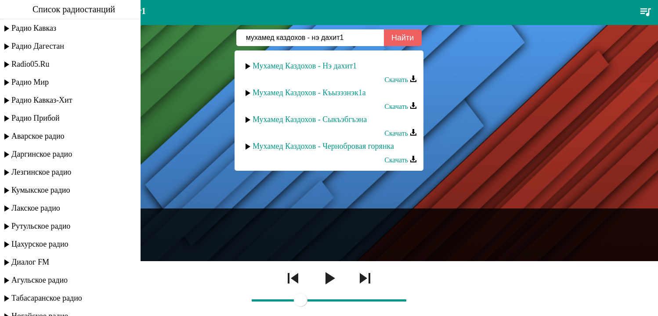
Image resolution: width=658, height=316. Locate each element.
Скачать (400, 79)
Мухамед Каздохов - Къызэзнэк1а (309, 92)
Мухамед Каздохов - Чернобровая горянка (323, 146)
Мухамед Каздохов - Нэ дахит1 (305, 65)
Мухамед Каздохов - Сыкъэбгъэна (310, 119)
